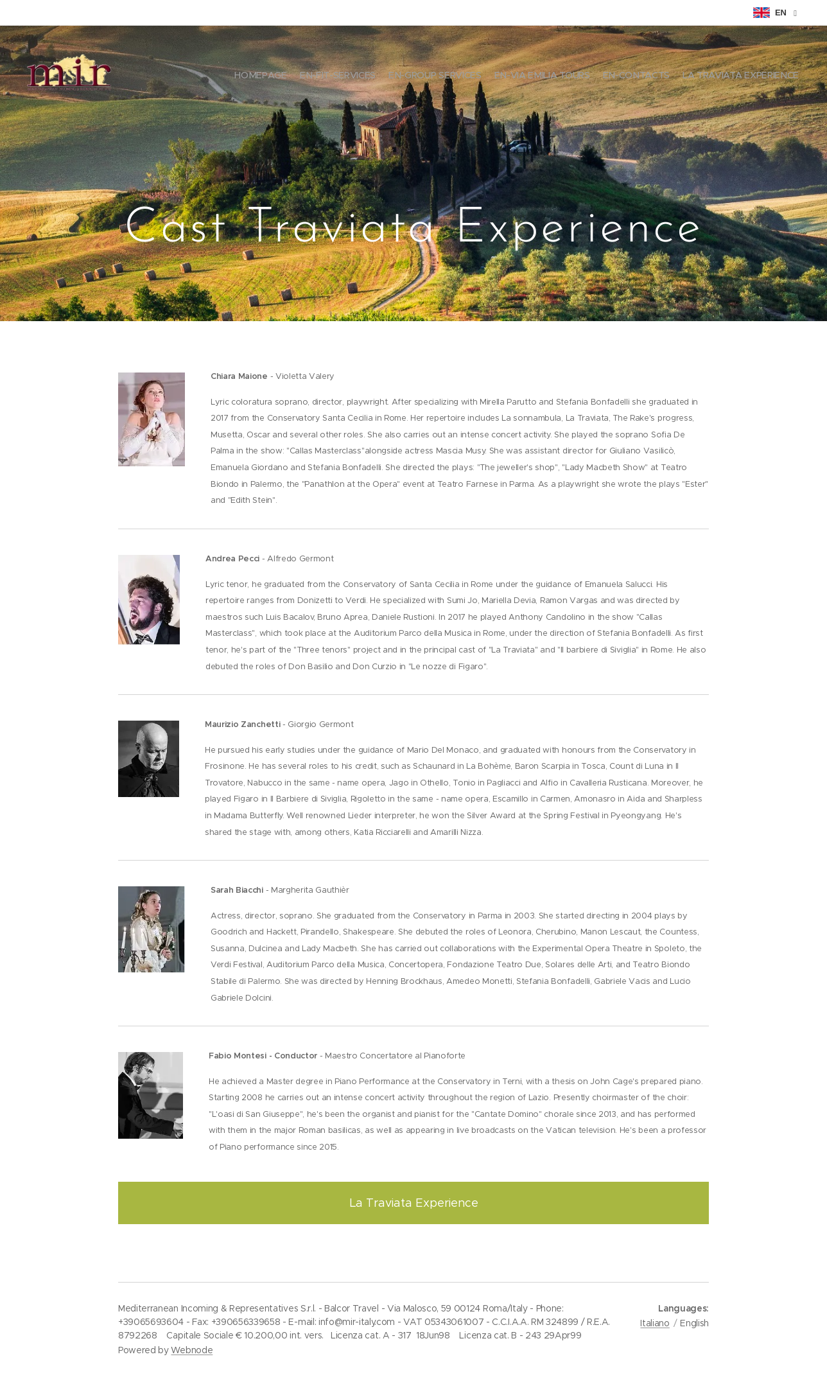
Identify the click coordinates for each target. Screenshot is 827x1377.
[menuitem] (736, 77)
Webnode (192, 1350)
